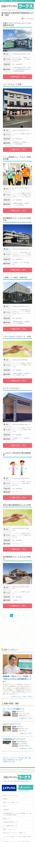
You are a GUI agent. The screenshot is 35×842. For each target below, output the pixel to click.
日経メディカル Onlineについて (11, 802)
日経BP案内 (6, 809)
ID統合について (7, 818)
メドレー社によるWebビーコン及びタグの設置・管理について (17, 837)
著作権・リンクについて (9, 829)
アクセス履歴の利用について (10, 825)
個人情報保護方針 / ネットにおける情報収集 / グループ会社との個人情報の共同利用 (17, 814)
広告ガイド (5, 806)
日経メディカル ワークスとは (10, 795)
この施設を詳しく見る (17, 77)
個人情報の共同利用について (10, 822)
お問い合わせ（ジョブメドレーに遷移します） (14, 833)
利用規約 (5, 799)
